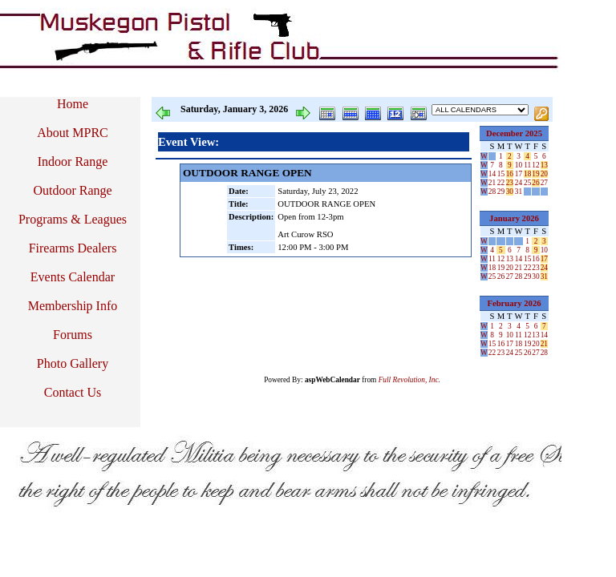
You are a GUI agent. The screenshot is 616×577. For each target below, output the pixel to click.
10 (518, 165)
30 (509, 192)
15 (501, 174)
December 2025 (514, 133)
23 (509, 183)
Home (72, 104)
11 (527, 165)
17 (518, 174)
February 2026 (514, 303)
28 (492, 192)
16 (509, 174)
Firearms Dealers (73, 248)
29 (501, 192)
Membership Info (73, 306)
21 (492, 183)
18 (527, 174)
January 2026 (514, 218)
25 (527, 183)
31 (518, 192)
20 (544, 174)
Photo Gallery (72, 363)
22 (501, 183)
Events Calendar (72, 277)
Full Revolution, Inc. (409, 380)
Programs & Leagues (72, 219)
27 (544, 183)
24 (518, 183)
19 (535, 174)
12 (535, 165)
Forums (72, 334)
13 (544, 165)
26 (535, 183)
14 (492, 174)
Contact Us (73, 392)
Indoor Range (73, 161)
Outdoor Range (72, 190)
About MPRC (72, 132)
